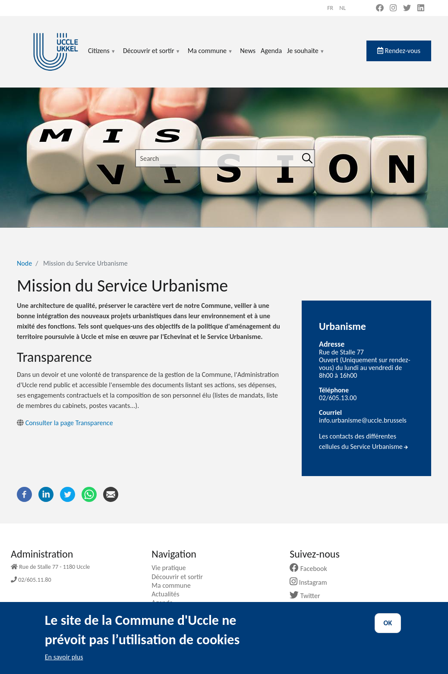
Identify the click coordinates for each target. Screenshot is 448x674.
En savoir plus (64, 661)
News (248, 51)
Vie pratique (172, 568)
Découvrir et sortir (152, 56)
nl (342, 8)
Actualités (168, 594)
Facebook (311, 568)
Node (24, 263)
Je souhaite (306, 56)
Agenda (271, 51)
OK (388, 627)
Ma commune (210, 56)
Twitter (308, 596)
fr (330, 8)
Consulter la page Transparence (65, 423)
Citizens (102, 56)
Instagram (311, 582)
